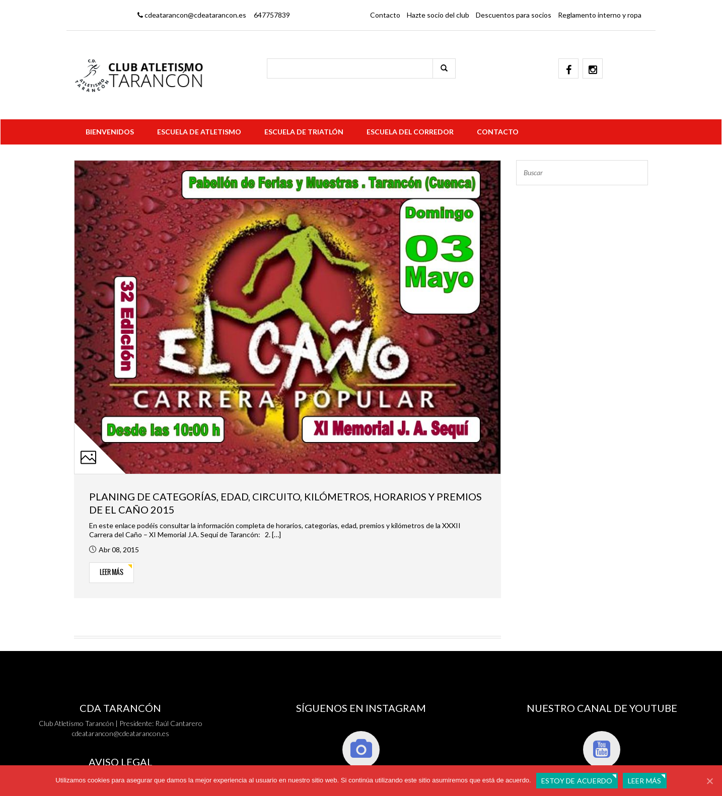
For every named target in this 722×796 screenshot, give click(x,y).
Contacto (385, 15)
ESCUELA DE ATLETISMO (199, 131)
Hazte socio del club (438, 15)
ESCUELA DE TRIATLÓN (303, 131)
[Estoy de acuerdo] (709, 781)
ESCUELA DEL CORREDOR (410, 131)
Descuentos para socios (513, 15)
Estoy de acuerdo (577, 780)
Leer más (111, 572)
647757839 (272, 15)
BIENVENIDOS (110, 131)
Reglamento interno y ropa (599, 15)
